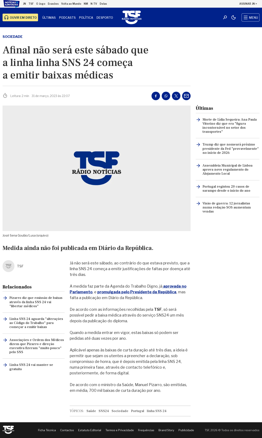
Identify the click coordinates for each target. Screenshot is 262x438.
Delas (103, 3)
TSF (31, 3)
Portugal (137, 411)
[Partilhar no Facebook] (156, 96)
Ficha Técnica (47, 430)
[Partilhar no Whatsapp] (166, 96)
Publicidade (186, 430)
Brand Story (166, 430)
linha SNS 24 (157, 411)
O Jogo (40, 3)
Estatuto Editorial (89, 430)
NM (86, 3)
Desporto (104, 17)
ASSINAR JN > (248, 3)
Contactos (67, 430)
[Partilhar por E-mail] (186, 96)
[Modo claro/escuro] (233, 17)
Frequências (146, 430)
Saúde (91, 411)
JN (24, 3)
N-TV (94, 3)
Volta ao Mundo (71, 3)
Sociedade (13, 37)
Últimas (49, 17)
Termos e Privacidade (119, 430)
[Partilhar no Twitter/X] (176, 96)
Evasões (53, 3)
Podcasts (67, 17)
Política (86, 17)
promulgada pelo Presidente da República (136, 292)
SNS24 (104, 411)
